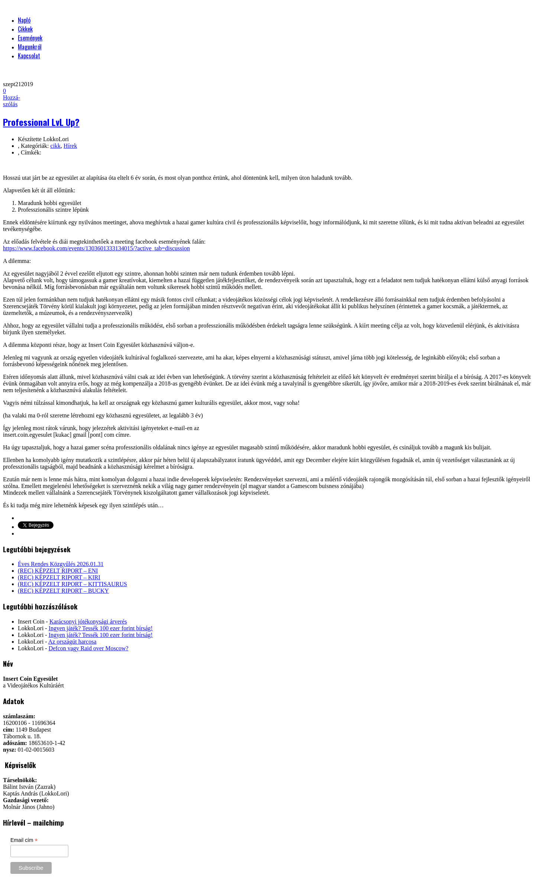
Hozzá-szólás (11, 97)
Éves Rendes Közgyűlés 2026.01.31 (61, 564)
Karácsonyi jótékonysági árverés (88, 621)
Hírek (70, 146)
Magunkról (30, 46)
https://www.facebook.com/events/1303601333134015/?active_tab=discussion (96, 248)
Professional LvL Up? (41, 121)
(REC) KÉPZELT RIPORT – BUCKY (63, 591)
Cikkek (25, 29)
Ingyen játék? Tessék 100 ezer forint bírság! (101, 628)
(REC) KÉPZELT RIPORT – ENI (58, 570)
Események (30, 37)
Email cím (24, 840)
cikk (56, 146)
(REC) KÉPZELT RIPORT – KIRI (59, 577)
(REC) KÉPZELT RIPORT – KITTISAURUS (72, 584)
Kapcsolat (29, 55)
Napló (24, 20)
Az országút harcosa (72, 641)
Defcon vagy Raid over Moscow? (89, 648)
